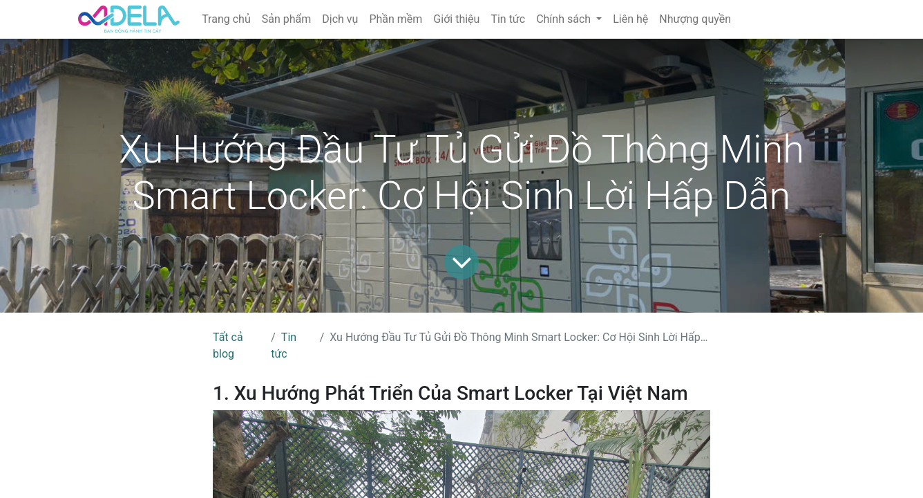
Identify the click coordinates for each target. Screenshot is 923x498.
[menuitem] (226, 19)
